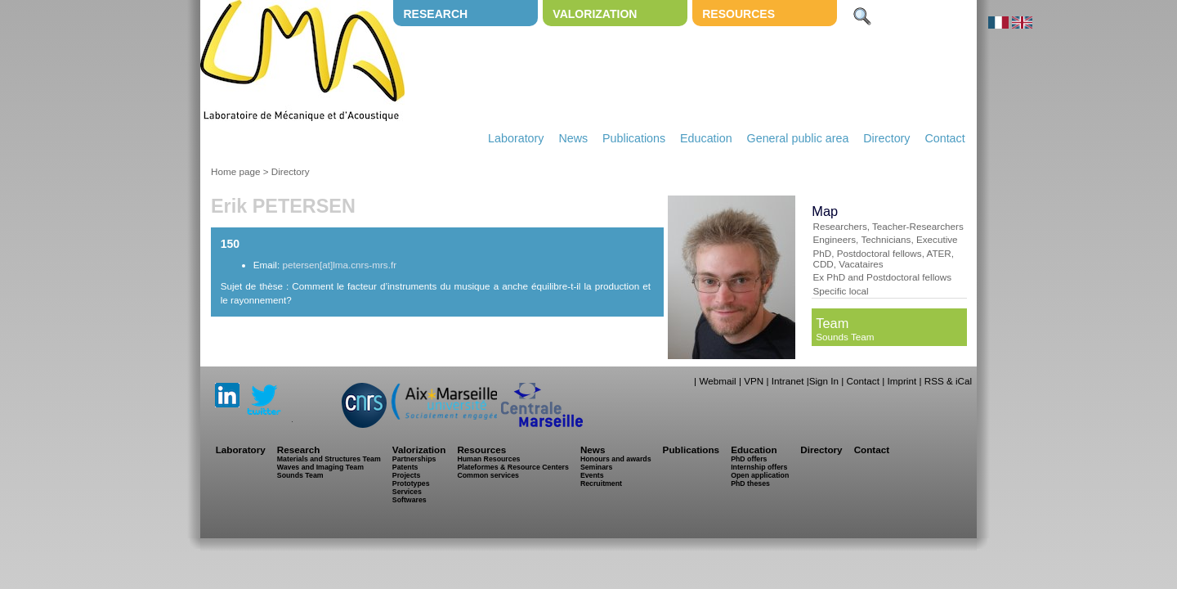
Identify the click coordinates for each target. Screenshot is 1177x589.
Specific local (840, 291)
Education (706, 138)
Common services (488, 475)
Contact (944, 138)
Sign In (824, 380)
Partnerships (414, 459)
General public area (798, 138)
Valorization (595, 13)
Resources (738, 13)
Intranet (788, 380)
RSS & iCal (948, 380)
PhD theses (750, 483)
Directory (886, 138)
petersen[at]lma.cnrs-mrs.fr (339, 264)
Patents (405, 467)
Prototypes (411, 483)
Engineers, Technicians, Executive (884, 239)
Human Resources (488, 459)
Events (592, 475)
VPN (753, 380)
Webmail (717, 380)
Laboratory (516, 138)
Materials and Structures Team (329, 459)
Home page (235, 171)
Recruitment (601, 483)
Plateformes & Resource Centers (512, 467)
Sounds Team (845, 336)
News (573, 138)
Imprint (901, 380)
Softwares (409, 500)
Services (407, 492)
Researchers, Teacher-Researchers (887, 226)
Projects (406, 475)
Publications (633, 138)
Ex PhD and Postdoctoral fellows (881, 277)
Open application (760, 475)
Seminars (596, 467)
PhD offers (749, 459)
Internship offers (759, 467)
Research (435, 13)
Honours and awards (615, 459)
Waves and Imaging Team (320, 467)
